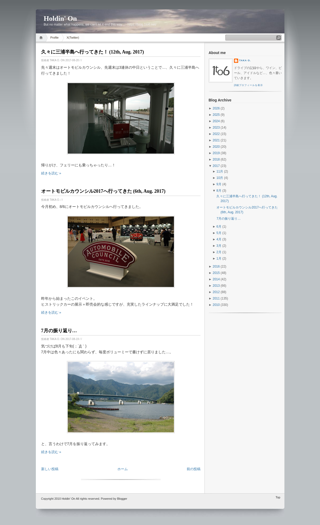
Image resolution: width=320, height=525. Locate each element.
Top (278, 497)
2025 (216, 115)
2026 (216, 108)
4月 (218, 239)
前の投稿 (193, 469)
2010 (216, 305)
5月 (218, 233)
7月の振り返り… (59, 330)
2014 (216, 279)
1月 (218, 258)
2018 (216, 159)
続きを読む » (51, 173)
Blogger (122, 498)
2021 (216, 140)
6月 (218, 226)
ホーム (122, 469)
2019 (216, 153)
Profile (54, 37)
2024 (216, 121)
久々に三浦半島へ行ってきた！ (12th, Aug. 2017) (92, 52)
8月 (218, 190)
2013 (216, 286)
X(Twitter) (73, 37)
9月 (218, 184)
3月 (218, 246)
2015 (216, 273)
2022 (216, 134)
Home (42, 38)
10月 (219, 178)
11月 (219, 171)
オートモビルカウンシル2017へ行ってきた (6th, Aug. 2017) (103, 191)
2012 (216, 292)
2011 (216, 298)
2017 (216, 166)
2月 (218, 252)
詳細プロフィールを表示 (248, 85)
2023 (216, 127)
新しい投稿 (49, 469)
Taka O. (245, 60)
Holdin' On (60, 18)
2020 (216, 147)
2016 (216, 266)
